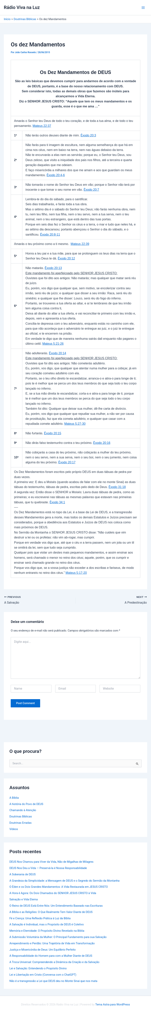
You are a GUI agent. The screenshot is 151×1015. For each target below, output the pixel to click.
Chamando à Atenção (22, 810)
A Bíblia (14, 797)
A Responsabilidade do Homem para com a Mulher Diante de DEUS (50, 955)
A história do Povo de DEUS (26, 804)
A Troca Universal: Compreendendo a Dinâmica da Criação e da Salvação (54, 962)
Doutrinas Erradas (20, 822)
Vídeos (13, 829)
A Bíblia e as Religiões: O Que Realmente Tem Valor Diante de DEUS (51, 912)
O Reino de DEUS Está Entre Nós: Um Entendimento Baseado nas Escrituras (56, 905)
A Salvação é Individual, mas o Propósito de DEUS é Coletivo (46, 924)
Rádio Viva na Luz (22, 7)
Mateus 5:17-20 (76, 572)
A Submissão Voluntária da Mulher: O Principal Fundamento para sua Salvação (57, 937)
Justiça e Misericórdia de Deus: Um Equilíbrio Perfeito (42, 949)
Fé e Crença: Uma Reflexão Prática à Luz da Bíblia (40, 918)
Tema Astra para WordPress (112, 1004)
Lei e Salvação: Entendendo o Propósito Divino (38, 968)
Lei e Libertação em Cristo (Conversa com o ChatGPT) (42, 974)
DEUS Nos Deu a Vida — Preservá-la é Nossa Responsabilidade (48, 868)
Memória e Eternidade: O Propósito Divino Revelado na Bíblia (46, 930)
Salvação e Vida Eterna (23, 899)
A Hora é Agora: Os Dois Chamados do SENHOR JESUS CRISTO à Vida (52, 893)
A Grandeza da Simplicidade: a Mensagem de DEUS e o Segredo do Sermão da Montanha (64, 880)
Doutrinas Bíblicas (20, 816)
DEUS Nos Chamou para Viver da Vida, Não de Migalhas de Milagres (51, 861)
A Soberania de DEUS (22, 874)
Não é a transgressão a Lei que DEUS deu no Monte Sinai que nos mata (53, 981)
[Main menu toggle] (143, 8)
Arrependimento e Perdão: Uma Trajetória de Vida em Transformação (52, 943)
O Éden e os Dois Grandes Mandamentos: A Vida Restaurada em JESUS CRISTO (58, 887)
